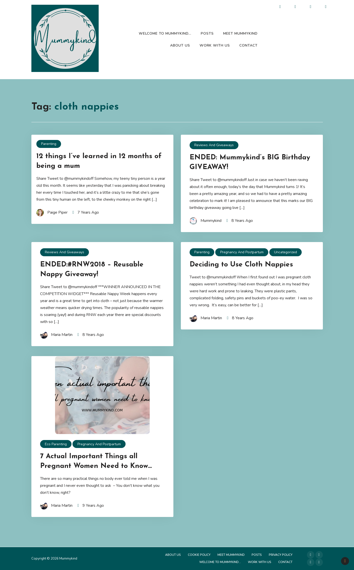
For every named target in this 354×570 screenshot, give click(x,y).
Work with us (215, 45)
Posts (207, 33)
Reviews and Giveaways (214, 145)
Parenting (48, 143)
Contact (248, 45)
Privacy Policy (280, 555)
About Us (180, 45)
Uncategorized (285, 252)
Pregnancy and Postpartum (242, 252)
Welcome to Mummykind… (165, 33)
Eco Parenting (56, 444)
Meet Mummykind (240, 33)
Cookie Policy (199, 555)
